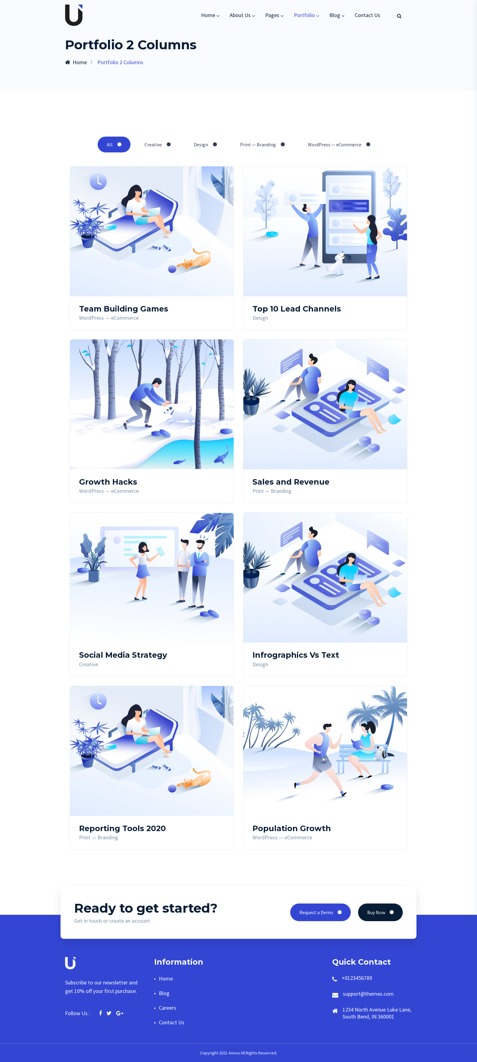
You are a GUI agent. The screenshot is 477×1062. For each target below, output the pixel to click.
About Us (240, 15)
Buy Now (380, 912)
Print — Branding (262, 144)
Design (205, 144)
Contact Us (367, 15)
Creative (157, 144)
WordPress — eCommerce (339, 144)
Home (208, 15)
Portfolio (304, 15)
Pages (272, 15)
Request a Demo (320, 912)
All (114, 144)
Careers (167, 1007)
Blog (334, 15)
